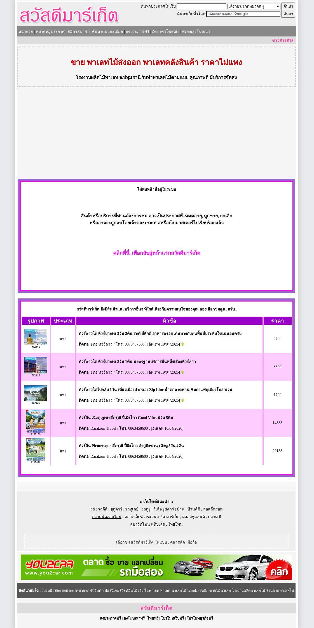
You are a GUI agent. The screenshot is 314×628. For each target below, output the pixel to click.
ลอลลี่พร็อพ (212, 509)
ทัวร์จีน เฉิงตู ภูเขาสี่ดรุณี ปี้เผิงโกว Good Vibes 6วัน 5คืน (126, 418)
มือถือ (192, 542)
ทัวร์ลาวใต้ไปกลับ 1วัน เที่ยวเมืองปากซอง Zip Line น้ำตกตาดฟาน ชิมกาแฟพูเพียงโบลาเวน (155, 390)
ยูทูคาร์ (116, 509)
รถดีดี (102, 509)
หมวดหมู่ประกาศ (50, 31)
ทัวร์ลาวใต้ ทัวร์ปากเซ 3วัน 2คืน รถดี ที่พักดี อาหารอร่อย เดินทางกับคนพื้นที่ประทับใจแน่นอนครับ (160, 334)
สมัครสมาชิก (78, 31)
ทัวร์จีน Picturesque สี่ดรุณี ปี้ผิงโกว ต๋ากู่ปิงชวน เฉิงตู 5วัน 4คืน (131, 446)
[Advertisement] (156, 135)
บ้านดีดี (194, 509)
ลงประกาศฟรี (137, 31)
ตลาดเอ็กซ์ (134, 517)
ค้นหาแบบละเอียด (107, 31)
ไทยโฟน (175, 524)
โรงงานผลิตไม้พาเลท (97, 77)
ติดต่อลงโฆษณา (196, 31)
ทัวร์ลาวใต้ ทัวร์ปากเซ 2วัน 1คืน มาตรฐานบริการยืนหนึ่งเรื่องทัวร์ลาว (137, 362)
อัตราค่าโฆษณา (165, 31)
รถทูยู (146, 509)
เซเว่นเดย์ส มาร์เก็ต (162, 517)
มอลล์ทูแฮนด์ (193, 517)
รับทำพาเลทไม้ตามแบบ (165, 77)
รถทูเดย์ (131, 509)
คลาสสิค (177, 542)
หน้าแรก (25, 31)
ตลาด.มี (214, 517)
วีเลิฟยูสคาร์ (163, 509)
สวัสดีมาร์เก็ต (156, 608)
